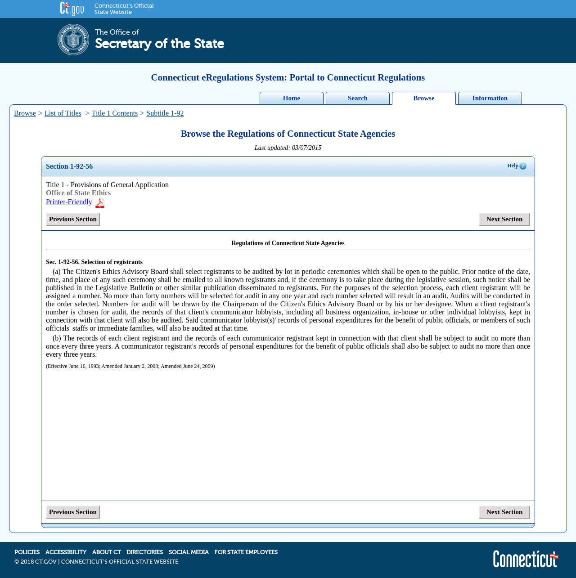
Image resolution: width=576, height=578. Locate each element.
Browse (423, 98)
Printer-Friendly (76, 202)
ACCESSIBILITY (65, 552)
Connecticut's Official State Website (123, 9)
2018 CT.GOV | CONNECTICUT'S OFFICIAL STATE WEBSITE (99, 562)
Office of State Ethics (78, 193)
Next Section (504, 219)
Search (358, 98)
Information (490, 98)
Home (291, 98)
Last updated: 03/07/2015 (288, 147)
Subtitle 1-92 (165, 113)
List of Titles (63, 113)
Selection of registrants (112, 262)
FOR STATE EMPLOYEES (246, 552)
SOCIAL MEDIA (189, 552)
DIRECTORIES (144, 552)
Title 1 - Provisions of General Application (107, 184)
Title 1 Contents (115, 113)
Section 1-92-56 (69, 166)
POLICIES (27, 552)
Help (517, 165)
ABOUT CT (106, 552)
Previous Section (73, 219)
